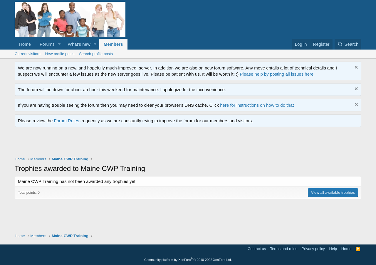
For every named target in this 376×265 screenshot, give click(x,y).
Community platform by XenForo (188, 259)
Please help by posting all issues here (276, 74)
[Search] (348, 44)
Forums (47, 44)
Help (333, 249)
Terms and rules (283, 249)
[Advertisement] (122, 143)
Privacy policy (313, 249)
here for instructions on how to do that (257, 105)
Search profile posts (96, 54)
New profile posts (59, 54)
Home (25, 44)
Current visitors (27, 54)
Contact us (257, 249)
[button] (59, 44)
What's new (79, 44)
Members (113, 44)
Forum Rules (66, 120)
